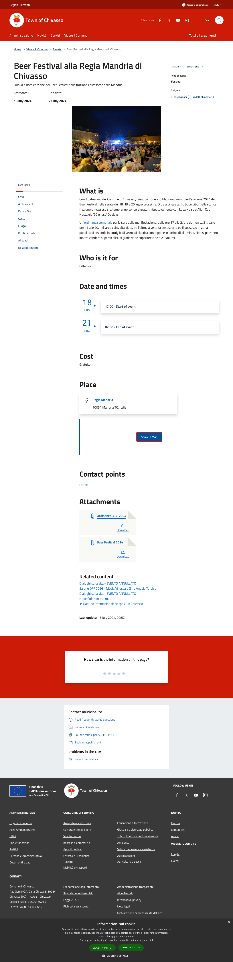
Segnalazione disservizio (78, 893)
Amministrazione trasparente (135, 887)
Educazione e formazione (132, 823)
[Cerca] (219, 20)
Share (178, 67)
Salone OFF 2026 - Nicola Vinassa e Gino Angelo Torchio (117, 588)
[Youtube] (176, 20)
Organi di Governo (20, 823)
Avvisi (175, 836)
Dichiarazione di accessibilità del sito (139, 913)
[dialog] (116, 940)
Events (57, 49)
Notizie (175, 823)
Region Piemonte (20, 5)
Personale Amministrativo (25, 856)
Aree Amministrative (22, 829)
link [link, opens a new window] (151, 940)
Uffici (12, 836)
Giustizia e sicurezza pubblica (135, 829)
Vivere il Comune (37, 49)
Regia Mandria (102, 399)
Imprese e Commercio (76, 843)
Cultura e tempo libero (77, 829)
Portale (83, 485)
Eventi (175, 861)
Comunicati (178, 829)
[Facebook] (158, 20)
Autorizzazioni (126, 855)
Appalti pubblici (72, 849)
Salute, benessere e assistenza (136, 849)
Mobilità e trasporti (75, 867)
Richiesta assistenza (75, 906)
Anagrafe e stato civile (77, 823)
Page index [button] (24, 185)
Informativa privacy (129, 900)
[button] (116, 956)
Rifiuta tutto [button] (131, 947)
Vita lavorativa (72, 836)
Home (17, 49)
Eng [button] (218, 5)
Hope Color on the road (95, 598)
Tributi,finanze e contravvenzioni (137, 836)
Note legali (124, 906)
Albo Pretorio (125, 893)
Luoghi (175, 854)
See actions (195, 67)
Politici (13, 849)
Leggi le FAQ (71, 900)
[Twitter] (167, 20)
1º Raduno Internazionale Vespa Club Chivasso (111, 603)
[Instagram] (185, 20)
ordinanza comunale (98, 222)
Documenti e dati (20, 862)
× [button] (229, 922)
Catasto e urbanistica (76, 856)
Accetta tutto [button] (102, 947)
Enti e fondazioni (19, 843)
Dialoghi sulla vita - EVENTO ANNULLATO (107, 583)
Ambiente (123, 842)
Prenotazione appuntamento (81, 887)
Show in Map (149, 437)
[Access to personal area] (195, 5)
